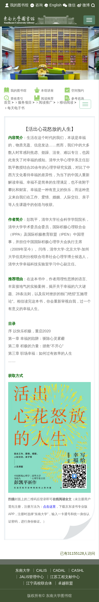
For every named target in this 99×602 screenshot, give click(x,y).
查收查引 (13, 98)
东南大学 (22, 570)
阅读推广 (46, 102)
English (53, 5)
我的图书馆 (17, 5)
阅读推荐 (44, 98)
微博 (83, 5)
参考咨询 (74, 98)
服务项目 (25, 102)
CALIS (41, 570)
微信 (69, 5)
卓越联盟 (65, 583)
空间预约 (74, 90)
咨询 (36, 5)
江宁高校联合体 (39, 583)
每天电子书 (16, 108)
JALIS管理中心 (31, 577)
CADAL (59, 570)
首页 (7, 102)
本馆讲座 (44, 90)
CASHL (78, 570)
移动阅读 (66, 102)
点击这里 (49, 506)
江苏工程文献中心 (65, 577)
